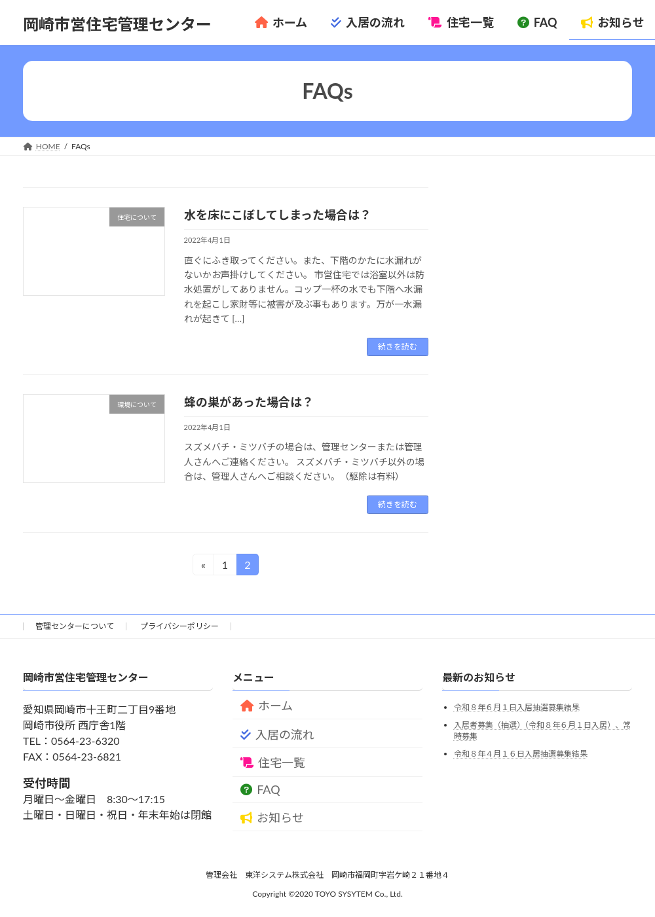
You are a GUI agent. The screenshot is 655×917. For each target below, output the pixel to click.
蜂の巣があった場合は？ (249, 402)
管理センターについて (74, 626)
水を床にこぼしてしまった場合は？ (277, 214)
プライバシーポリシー (179, 626)
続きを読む (397, 346)
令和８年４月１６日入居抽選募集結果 (521, 754)
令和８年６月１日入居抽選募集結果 (517, 708)
